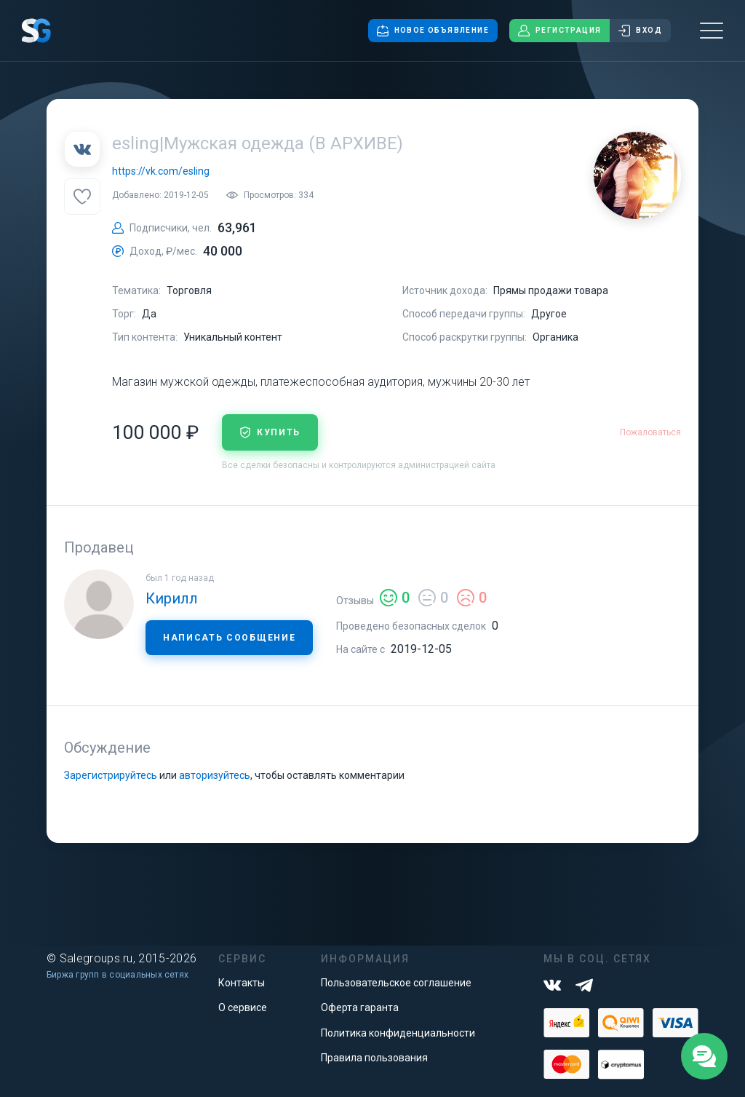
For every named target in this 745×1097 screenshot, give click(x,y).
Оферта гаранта (360, 1007)
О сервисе (242, 1007)
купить (269, 432)
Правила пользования (374, 1058)
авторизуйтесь (214, 775)
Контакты (241, 983)
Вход (640, 30)
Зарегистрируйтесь (110, 775)
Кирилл (172, 598)
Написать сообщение (229, 638)
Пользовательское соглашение (396, 983)
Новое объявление (433, 30)
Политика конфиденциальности (398, 1033)
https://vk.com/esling (161, 171)
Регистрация (559, 30)
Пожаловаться (650, 432)
